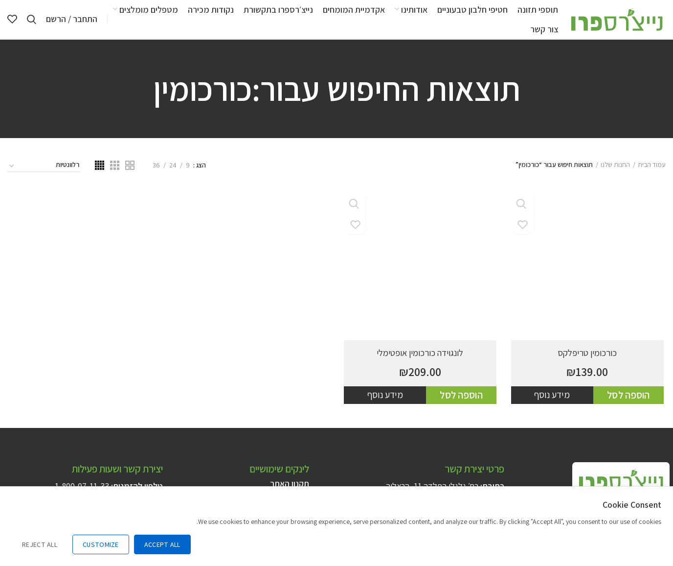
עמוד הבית (652, 177)
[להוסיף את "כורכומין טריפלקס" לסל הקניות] (630, 408)
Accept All (162, 544)
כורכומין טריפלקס (589, 365)
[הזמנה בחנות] (43, 179)
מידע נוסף (553, 407)
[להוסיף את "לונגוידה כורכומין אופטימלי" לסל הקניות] (462, 408)
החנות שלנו (615, 177)
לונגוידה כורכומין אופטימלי (420, 365)
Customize (101, 544)
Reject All (39, 544)
